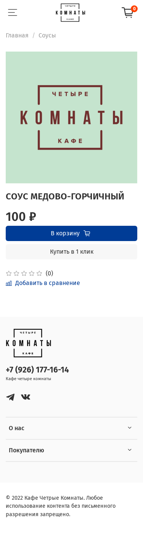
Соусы (47, 35)
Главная (17, 35)
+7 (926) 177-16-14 (37, 370)
